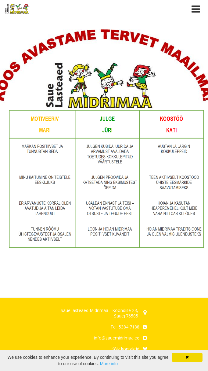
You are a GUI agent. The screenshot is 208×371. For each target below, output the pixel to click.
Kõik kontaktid (125, 349)
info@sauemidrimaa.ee (116, 338)
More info (109, 363)
